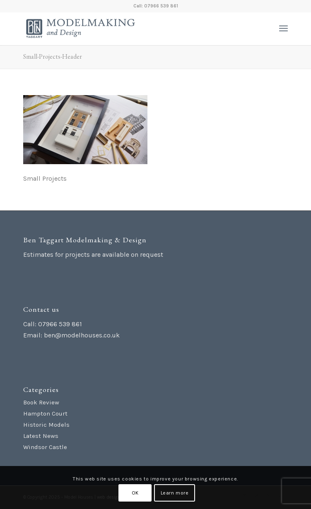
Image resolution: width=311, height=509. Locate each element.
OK (135, 493)
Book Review (41, 402)
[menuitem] (283, 28)
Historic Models (46, 424)
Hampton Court (45, 413)
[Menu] (283, 28)
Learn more (175, 493)
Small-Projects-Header (52, 56)
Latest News (40, 436)
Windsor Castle (45, 447)
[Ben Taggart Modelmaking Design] (129, 28)
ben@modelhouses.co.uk (82, 335)
